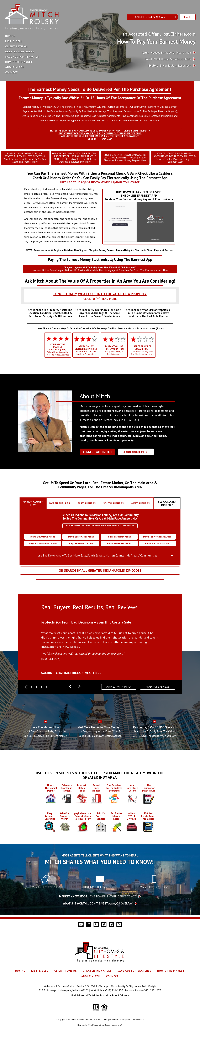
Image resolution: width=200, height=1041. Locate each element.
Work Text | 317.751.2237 (46, 920)
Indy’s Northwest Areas (81, 547)
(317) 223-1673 (152, 1024)
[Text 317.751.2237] (45, 916)
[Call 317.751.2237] (154, 916)
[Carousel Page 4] (41, 690)
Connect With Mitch (97, 456)
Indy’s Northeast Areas (157, 547)
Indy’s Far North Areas (119, 540)
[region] (100, 649)
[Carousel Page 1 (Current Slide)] (26, 690)
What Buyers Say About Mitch (168, 59)
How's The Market (19, 62)
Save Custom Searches (22, 56)
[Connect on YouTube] (81, 958)
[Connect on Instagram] (88, 958)
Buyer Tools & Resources (169, 65)
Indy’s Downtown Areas (42, 540)
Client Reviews (16, 46)
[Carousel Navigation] (75, 690)
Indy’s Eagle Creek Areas (81, 540)
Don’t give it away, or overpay (97, 937)
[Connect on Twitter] (119, 958)
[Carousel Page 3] (36, 690)
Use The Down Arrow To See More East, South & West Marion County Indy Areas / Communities (97, 559)
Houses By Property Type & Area (166, 52)
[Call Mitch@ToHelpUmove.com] (100, 916)
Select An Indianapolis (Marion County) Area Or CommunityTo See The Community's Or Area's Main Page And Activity (100, 520)
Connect (11, 72)
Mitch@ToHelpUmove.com (100, 920)
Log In (187, 17)
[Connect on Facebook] (111, 958)
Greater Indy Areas (19, 51)
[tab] (100, 135)
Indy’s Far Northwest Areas (42, 547)
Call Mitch (150, 17)
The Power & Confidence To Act (97, 930)
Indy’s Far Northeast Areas (157, 540)
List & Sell (13, 41)
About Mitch (14, 67)
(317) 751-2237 (114, 1024)
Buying (10, 36)
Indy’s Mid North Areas (119, 547)
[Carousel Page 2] (31, 690)
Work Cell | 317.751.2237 (154, 920)
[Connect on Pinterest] (103, 958)
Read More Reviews (157, 690)
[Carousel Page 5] (46, 690)
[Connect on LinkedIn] (96, 958)
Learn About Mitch (135, 456)
